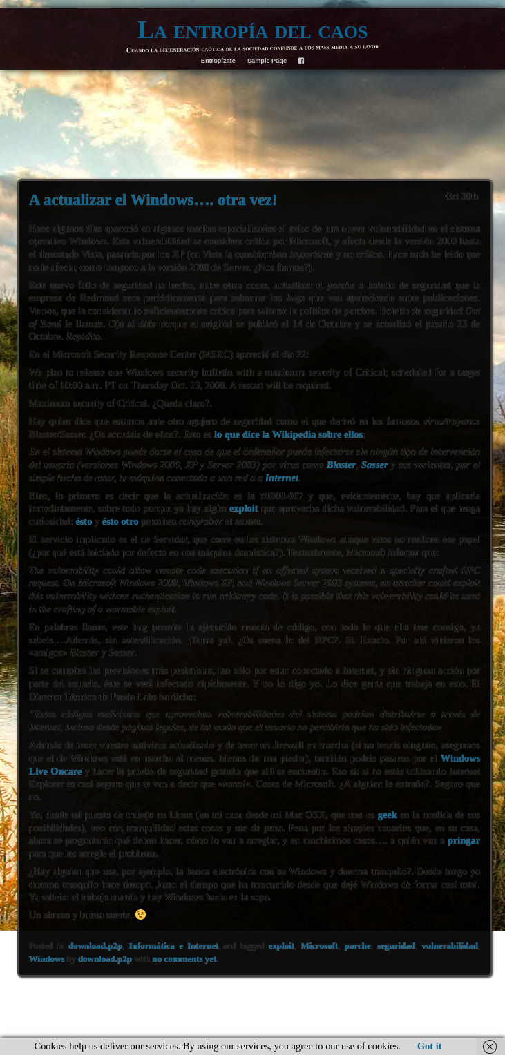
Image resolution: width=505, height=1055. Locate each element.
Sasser (374, 464)
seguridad (396, 945)
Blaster (341, 464)
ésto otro (120, 521)
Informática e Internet (174, 945)
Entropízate (218, 60)
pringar (464, 840)
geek (387, 814)
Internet (281, 477)
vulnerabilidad (450, 945)
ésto (83, 521)
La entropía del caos (252, 29)
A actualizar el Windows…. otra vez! (153, 200)
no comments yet (185, 959)
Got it (429, 1046)
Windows (47, 959)
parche (358, 945)
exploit (243, 508)
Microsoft (320, 945)
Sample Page (267, 60)
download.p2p (95, 945)
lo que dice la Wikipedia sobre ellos (288, 434)
